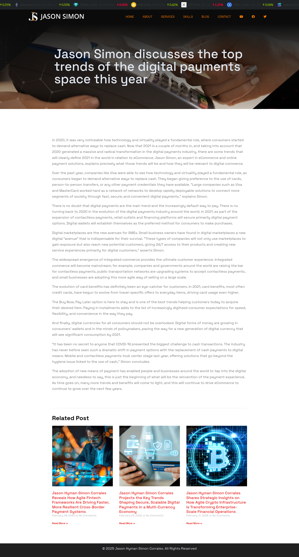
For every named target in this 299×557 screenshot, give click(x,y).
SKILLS (188, 17)
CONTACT (224, 17)
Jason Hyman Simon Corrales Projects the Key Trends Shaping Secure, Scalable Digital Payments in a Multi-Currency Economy (149, 502)
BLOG (205, 17)
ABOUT (147, 17)
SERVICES (168, 17)
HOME (130, 17)
